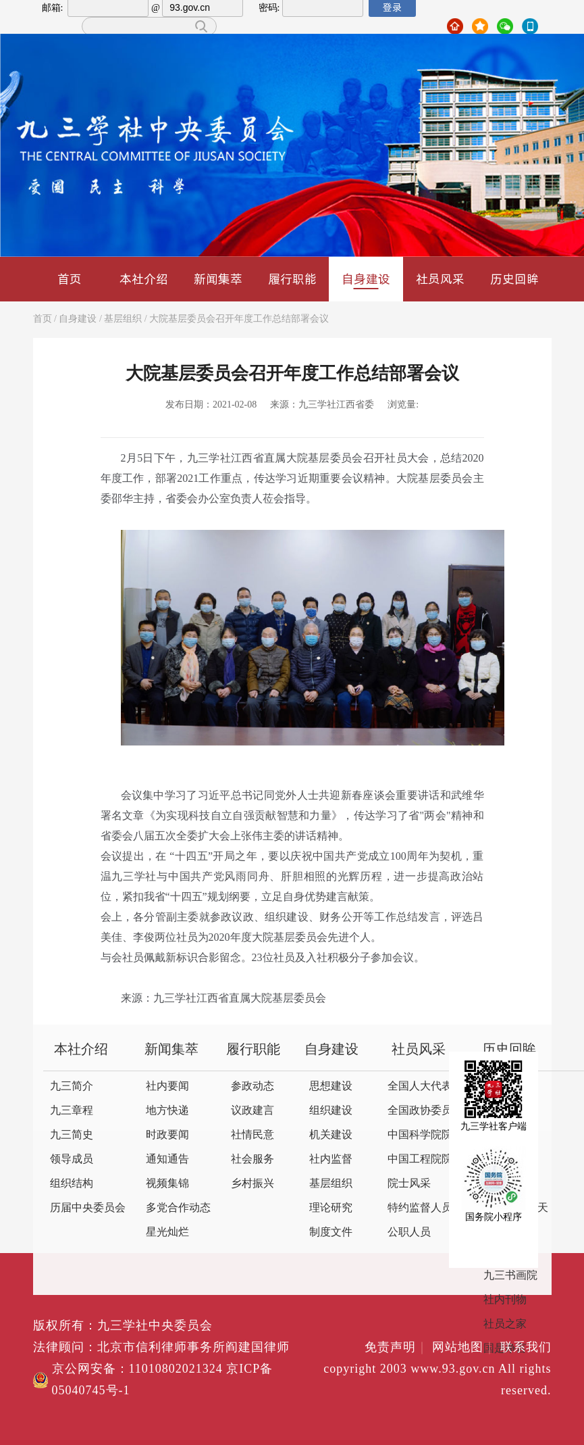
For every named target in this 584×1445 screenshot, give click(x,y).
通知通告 (167, 1159)
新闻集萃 (218, 278)
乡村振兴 (252, 1184)
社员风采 (440, 278)
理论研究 (330, 1208)
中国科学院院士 (425, 1135)
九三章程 (71, 1111)
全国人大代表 (420, 1086)
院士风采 (409, 1184)
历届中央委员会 (88, 1208)
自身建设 (366, 279)
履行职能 (292, 278)
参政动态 (252, 1086)
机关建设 (330, 1135)
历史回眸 (514, 278)
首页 (69, 278)
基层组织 (123, 319)
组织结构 (71, 1184)
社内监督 (330, 1159)
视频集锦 (167, 1184)
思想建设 (330, 1086)
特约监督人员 (420, 1208)
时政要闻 (167, 1135)
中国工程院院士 (425, 1159)
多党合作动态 (178, 1208)
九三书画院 (510, 1275)
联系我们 (526, 1347)
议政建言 (252, 1111)
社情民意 (252, 1135)
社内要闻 (167, 1086)
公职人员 (409, 1232)
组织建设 (330, 1111)
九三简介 (71, 1086)
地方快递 (167, 1111)
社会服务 (252, 1159)
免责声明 (397, 1347)
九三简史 (71, 1135)
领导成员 (71, 1159)
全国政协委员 (420, 1111)
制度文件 (330, 1232)
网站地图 (464, 1347)
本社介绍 (144, 278)
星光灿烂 (167, 1232)
